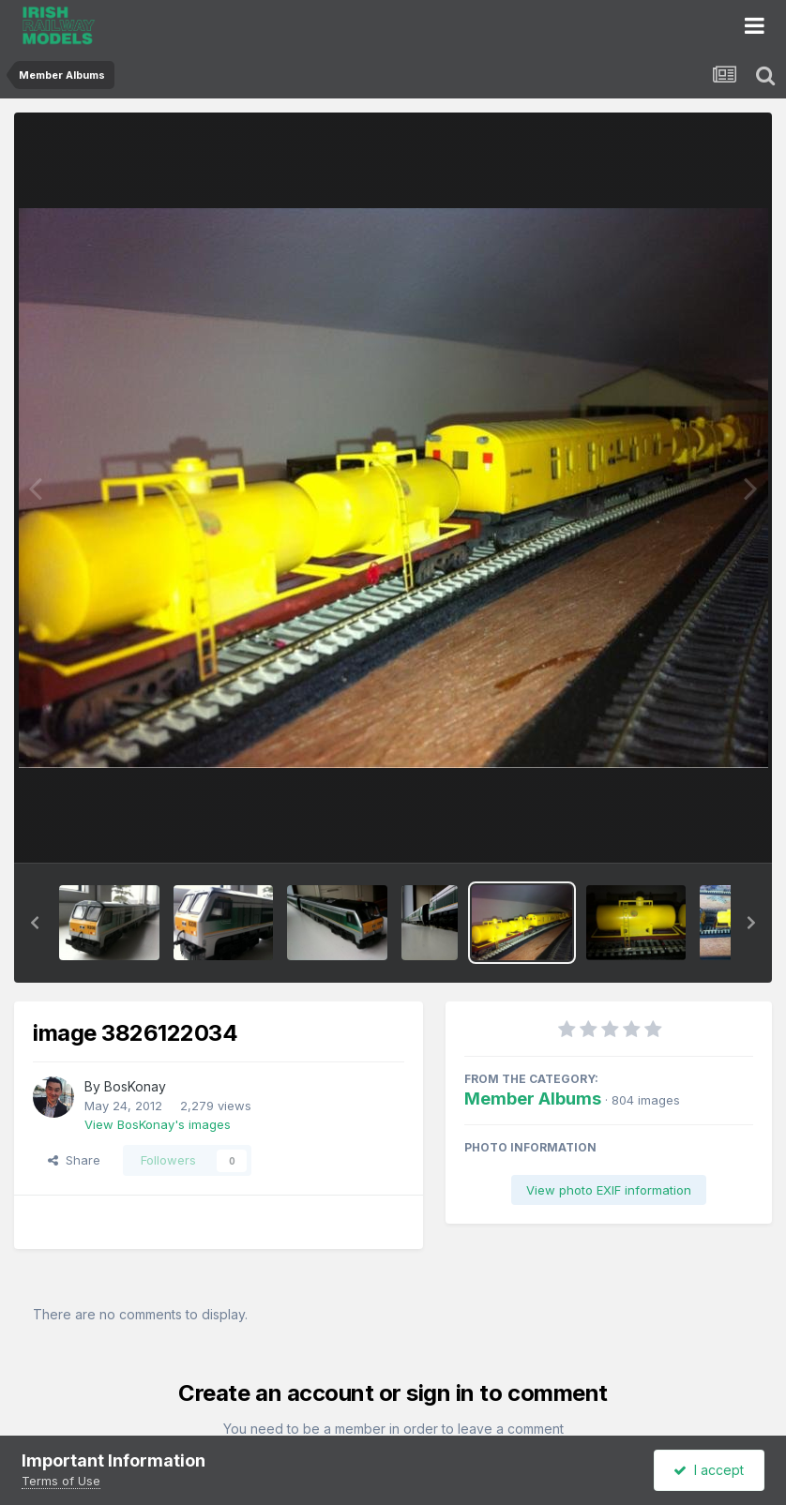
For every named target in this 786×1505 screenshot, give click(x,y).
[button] (34, 922)
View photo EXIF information (608, 1189)
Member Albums (532, 1098)
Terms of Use (61, 1480)
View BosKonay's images (157, 1124)
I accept (708, 1470)
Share (74, 1159)
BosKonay (135, 1086)
